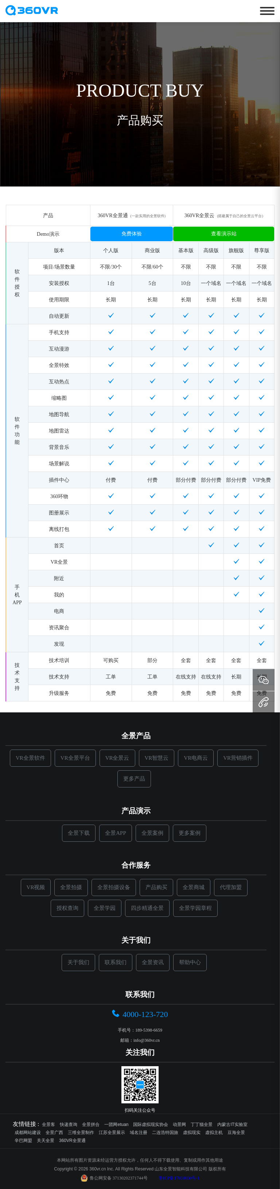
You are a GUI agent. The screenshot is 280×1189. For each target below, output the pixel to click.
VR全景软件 (30, 758)
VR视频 (36, 887)
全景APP (115, 833)
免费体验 (131, 233)
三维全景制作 (81, 1132)
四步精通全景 (147, 908)
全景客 (48, 1124)
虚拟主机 (214, 1132)
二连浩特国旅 (165, 1132)
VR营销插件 (238, 758)
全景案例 (152, 833)
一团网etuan (116, 1124)
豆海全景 (236, 1132)
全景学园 (105, 908)
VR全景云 (117, 758)
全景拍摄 (71, 887)
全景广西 (54, 1132)
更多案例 (190, 833)
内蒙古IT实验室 (232, 1124)
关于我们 (78, 962)
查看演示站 (224, 233)
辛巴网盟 (23, 1140)
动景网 (179, 1124)
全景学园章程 (195, 908)
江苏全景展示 (112, 1132)
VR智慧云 (157, 758)
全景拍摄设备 (113, 887)
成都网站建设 (28, 1132)
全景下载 (79, 833)
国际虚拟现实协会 (150, 1124)
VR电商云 (196, 758)
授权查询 (67, 908)
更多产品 (134, 779)
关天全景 (45, 1140)
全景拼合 (91, 1124)
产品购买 (156, 887)
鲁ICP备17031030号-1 (179, 1178)
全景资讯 (153, 962)
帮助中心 (190, 962)
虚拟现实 (192, 1132)
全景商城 (194, 887)
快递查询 (68, 1124)
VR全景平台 (75, 758)
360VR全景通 (72, 1140)
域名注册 (138, 1132)
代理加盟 (231, 887)
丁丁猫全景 (202, 1124)
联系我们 (116, 962)
